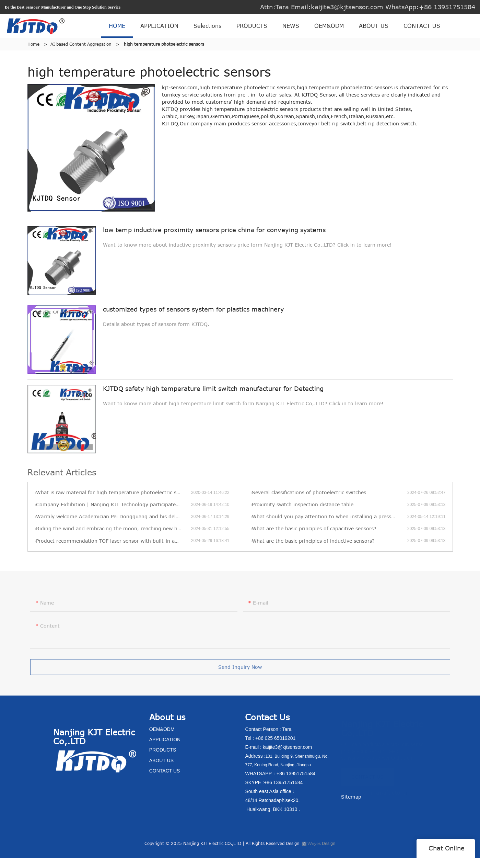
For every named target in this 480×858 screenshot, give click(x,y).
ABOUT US (373, 26)
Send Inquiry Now (240, 669)
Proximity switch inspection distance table (302, 504)
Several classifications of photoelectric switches (309, 492)
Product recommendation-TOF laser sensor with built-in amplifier (113, 541)
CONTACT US (421, 26)
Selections (207, 26)
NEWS (290, 26)
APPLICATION (159, 26)
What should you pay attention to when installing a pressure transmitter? (329, 516)
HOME (117, 26)
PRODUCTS (251, 26)
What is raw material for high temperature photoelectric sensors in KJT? (113, 492)
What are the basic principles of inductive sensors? (313, 541)
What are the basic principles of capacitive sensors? (314, 528)
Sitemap (351, 797)
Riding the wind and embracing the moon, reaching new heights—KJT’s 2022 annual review (113, 528)
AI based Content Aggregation (81, 44)
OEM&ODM (329, 26)
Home (33, 44)
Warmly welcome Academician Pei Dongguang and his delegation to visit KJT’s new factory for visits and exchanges (113, 516)
